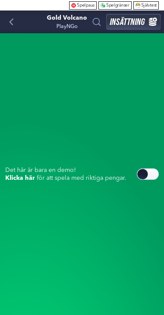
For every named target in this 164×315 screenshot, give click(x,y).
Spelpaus (82, 5)
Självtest (146, 5)
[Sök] (97, 22)
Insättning (133, 22)
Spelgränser (115, 5)
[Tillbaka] (11, 22)
